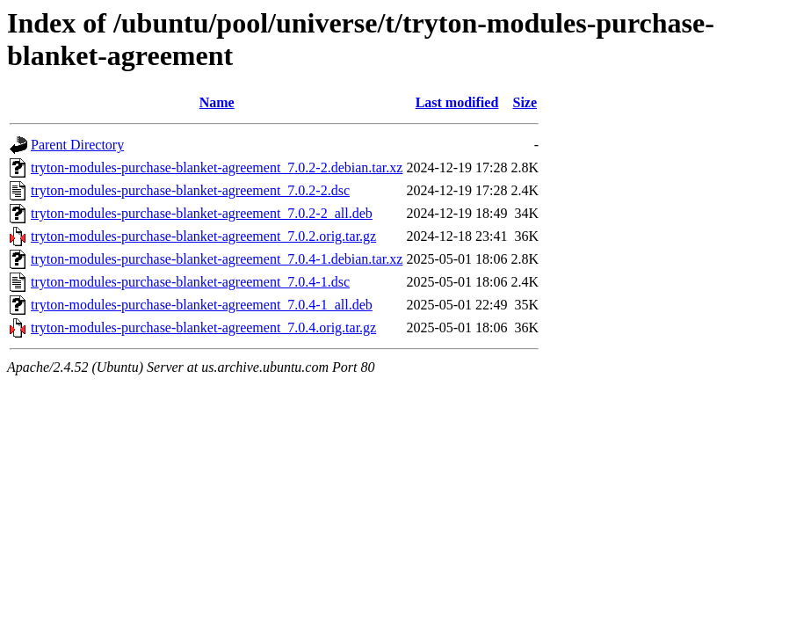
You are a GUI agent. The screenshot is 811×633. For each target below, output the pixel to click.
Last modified (457, 102)
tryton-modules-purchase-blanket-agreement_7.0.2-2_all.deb (202, 213)
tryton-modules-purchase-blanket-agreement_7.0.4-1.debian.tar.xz (216, 258)
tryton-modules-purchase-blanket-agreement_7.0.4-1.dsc (190, 281)
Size (525, 102)
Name (217, 102)
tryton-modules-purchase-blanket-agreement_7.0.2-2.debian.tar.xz (216, 167)
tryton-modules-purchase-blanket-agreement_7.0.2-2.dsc (190, 190)
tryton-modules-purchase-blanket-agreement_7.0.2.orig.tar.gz (203, 236)
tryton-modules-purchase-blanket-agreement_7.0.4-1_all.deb (202, 304)
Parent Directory (77, 144)
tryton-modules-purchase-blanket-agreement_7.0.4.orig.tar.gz (203, 327)
